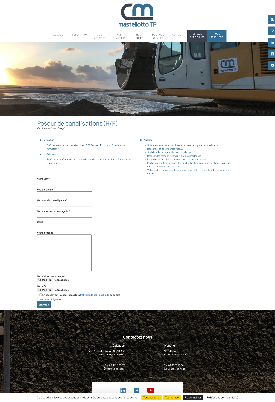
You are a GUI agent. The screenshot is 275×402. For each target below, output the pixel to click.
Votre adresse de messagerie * (64, 213)
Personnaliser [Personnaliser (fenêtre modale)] (193, 397)
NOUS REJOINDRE (217, 35)
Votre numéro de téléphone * (64, 202)
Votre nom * (64, 180)
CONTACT (177, 34)
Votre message (64, 251)
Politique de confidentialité (94, 294)
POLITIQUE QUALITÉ (158, 36)
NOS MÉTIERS (138, 36)
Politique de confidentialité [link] (222, 397)
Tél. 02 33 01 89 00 (174, 365)
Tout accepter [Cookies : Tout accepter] (151, 397)
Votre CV (61, 288)
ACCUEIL (58, 34)
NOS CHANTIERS (119, 36)
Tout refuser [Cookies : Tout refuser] (172, 397)
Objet (64, 223)
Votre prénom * (64, 191)
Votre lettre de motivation (61, 278)
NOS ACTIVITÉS (99, 36)
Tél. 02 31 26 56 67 (115, 365)
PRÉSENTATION (79, 34)
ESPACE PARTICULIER (197, 35)
